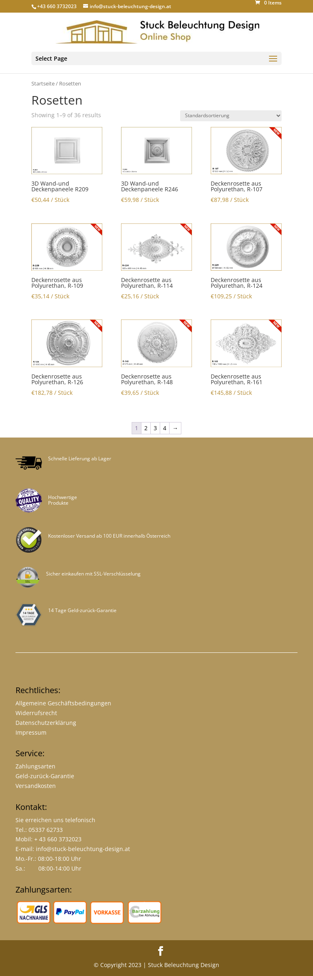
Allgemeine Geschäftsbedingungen (63, 703)
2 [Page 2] (146, 428)
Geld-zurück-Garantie (44, 776)
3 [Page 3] (155, 428)
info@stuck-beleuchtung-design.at (83, 849)
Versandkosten (35, 786)
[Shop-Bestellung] (231, 115)
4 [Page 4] (164, 428)
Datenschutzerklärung (45, 723)
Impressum (30, 732)
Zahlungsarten (35, 766)
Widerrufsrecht (36, 713)
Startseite (43, 83)
